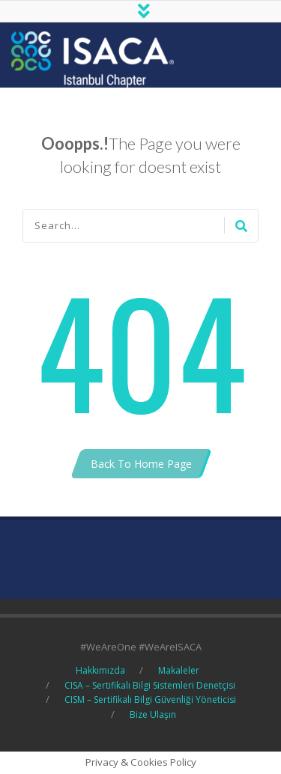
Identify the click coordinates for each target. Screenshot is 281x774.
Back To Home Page (141, 464)
